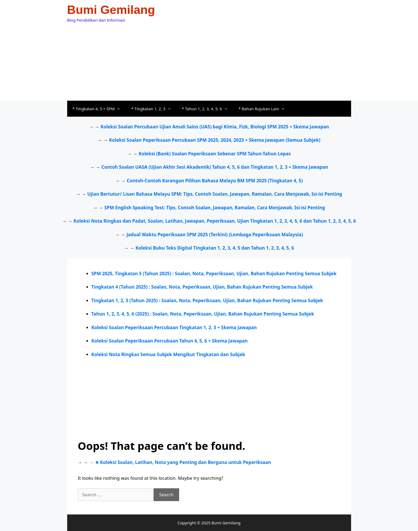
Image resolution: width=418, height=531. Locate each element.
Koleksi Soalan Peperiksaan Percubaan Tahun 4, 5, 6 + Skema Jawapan (169, 341)
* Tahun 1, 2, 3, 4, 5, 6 (207, 109)
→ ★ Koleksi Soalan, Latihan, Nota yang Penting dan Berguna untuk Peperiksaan (180, 462)
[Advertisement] (209, 60)
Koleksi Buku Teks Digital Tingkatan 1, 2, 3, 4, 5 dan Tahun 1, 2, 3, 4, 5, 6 (214, 248)
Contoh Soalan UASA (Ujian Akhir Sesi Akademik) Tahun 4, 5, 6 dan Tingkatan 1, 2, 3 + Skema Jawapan (214, 167)
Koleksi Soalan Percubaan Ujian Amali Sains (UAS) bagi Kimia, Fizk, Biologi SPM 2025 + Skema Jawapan (215, 127)
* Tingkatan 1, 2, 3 (153, 109)
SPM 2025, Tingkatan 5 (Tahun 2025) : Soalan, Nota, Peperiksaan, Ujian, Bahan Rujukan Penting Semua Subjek (214, 273)
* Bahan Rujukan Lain (264, 109)
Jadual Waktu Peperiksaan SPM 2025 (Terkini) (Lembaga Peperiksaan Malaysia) (214, 234)
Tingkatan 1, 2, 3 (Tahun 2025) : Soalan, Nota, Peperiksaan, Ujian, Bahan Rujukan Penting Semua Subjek (207, 300)
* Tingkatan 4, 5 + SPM (99, 109)
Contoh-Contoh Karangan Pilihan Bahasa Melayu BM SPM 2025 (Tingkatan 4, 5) (215, 181)
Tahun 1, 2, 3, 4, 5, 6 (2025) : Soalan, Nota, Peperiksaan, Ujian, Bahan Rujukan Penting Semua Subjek (202, 314)
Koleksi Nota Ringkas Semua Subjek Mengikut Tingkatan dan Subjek (168, 354)
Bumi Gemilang (111, 10)
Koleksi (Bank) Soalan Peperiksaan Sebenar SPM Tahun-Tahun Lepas (215, 154)
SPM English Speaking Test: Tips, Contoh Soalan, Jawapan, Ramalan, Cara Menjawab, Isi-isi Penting (214, 207)
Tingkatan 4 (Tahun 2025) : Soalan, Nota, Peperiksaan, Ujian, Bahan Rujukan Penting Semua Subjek (202, 287)
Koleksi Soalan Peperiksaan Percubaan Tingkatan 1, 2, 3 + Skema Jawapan (174, 327)
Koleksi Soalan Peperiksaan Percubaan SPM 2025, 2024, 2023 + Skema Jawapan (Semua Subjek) (214, 140)
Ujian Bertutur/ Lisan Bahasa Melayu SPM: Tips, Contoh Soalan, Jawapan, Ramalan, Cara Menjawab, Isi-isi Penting (214, 194)
